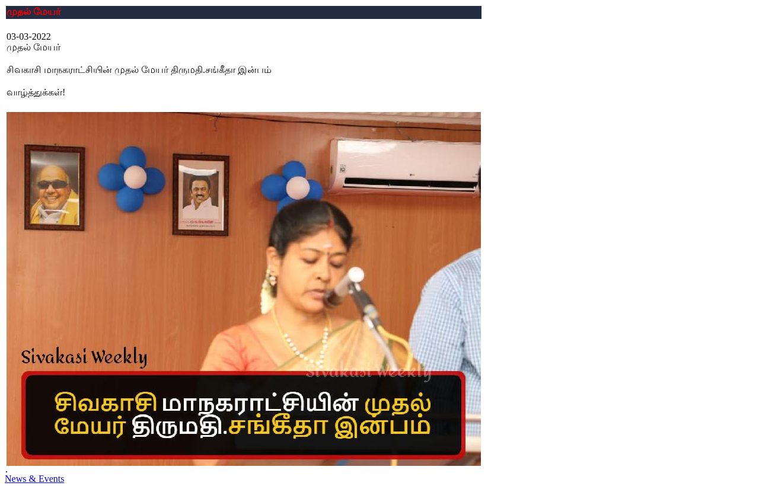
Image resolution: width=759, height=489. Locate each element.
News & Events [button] (34, 479)
